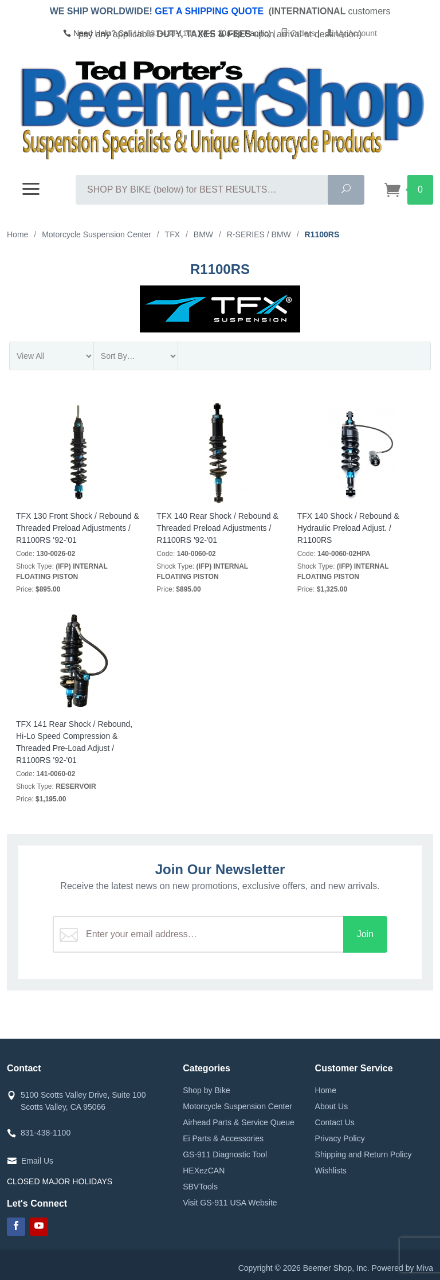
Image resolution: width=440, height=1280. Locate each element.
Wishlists (331, 1170)
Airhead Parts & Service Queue (238, 1122)
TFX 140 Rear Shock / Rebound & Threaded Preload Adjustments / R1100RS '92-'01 (217, 528)
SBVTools (200, 1186)
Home (325, 1090)
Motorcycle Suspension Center (237, 1106)
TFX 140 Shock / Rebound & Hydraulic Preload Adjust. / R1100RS (348, 528)
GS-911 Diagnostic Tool (225, 1154)
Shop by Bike (206, 1090)
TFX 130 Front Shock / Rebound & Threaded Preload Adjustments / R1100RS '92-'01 (77, 528)
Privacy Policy (340, 1138)
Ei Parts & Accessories (223, 1138)
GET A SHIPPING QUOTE (209, 11)
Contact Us (335, 1122)
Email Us (37, 1160)
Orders (298, 33)
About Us (331, 1106)
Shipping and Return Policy (363, 1154)
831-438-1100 (171, 33)
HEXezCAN (204, 1170)
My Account (351, 33)
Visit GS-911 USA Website (230, 1202)
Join (365, 934)
